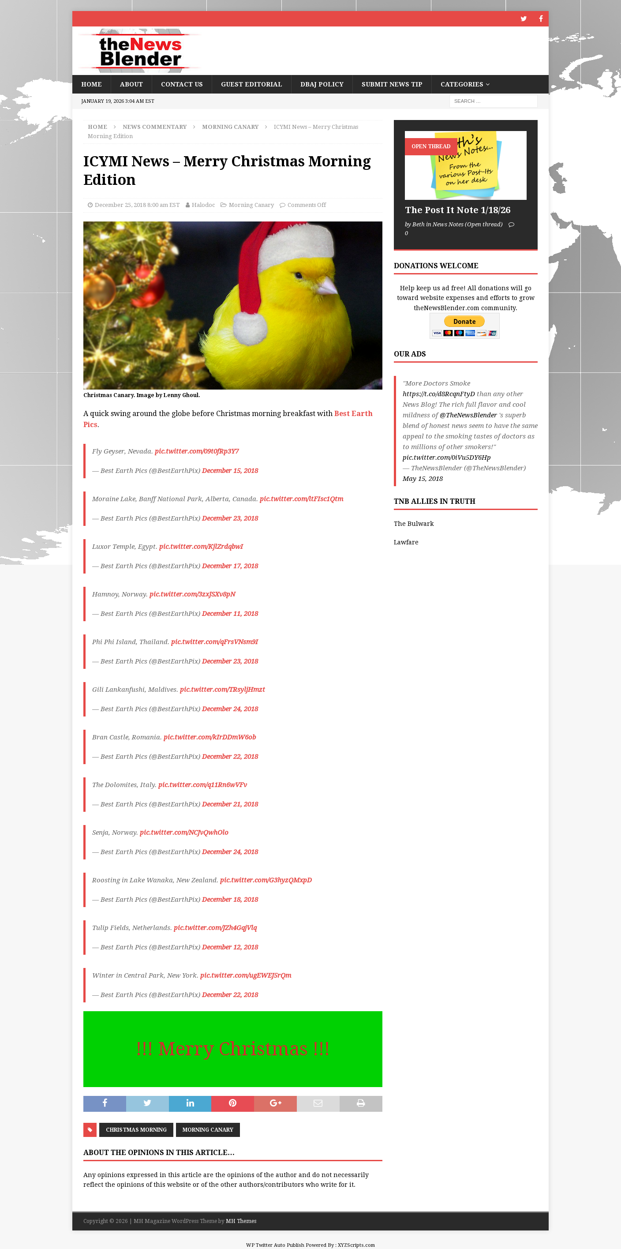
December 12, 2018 (230, 947)
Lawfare (406, 542)
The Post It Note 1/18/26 (457, 210)
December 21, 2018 (230, 804)
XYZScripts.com (356, 1245)
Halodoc (203, 205)
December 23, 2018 (230, 518)
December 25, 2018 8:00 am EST (137, 205)
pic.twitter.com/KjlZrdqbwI (201, 547)
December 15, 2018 (230, 471)
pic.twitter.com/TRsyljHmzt (222, 690)
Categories (462, 84)
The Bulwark (414, 523)
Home (91, 84)
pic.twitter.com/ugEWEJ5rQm (245, 975)
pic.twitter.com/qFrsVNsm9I (214, 642)
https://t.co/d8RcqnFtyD (439, 394)
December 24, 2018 (230, 709)
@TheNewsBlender (468, 415)
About (131, 84)
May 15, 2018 (423, 479)
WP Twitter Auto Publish (275, 1245)
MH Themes (241, 1221)
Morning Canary (251, 205)
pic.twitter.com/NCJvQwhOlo (184, 832)
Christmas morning (136, 1130)
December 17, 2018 (230, 566)
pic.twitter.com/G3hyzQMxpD (266, 880)
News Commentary (155, 127)
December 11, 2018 (230, 614)
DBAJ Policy (322, 84)
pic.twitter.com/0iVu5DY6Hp (447, 457)
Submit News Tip (392, 84)
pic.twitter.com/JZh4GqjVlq (215, 928)
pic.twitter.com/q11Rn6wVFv (202, 785)
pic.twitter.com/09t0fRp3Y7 (197, 451)
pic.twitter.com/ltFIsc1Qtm (301, 499)
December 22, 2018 (230, 757)
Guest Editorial (251, 84)
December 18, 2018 (230, 900)
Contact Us (182, 84)
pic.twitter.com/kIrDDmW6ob (210, 737)
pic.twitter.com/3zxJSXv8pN (192, 594)
